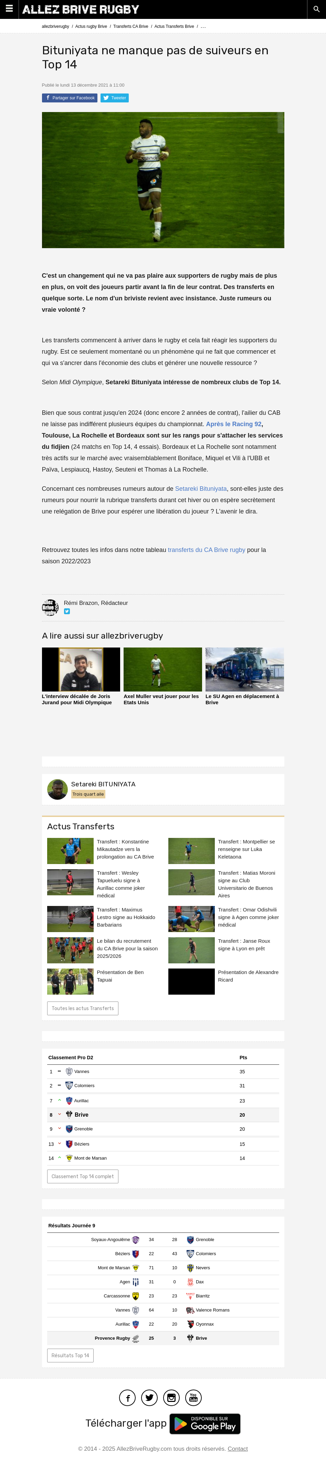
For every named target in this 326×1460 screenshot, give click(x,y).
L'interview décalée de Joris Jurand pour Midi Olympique (77, 699)
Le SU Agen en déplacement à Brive (242, 699)
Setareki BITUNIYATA (103, 784)
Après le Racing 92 (233, 424)
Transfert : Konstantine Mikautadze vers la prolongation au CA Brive (125, 849)
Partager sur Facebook (70, 97)
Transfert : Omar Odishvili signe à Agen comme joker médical (248, 917)
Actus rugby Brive (91, 26)
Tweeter (114, 97)
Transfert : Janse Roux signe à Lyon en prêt (244, 944)
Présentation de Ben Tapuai (120, 976)
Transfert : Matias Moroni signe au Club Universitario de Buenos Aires (246, 884)
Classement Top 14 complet (83, 1177)
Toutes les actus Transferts (83, 1008)
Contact (238, 1449)
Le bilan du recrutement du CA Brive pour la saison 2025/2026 (127, 948)
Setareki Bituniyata (201, 488)
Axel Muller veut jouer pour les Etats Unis (161, 699)
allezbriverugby (55, 26)
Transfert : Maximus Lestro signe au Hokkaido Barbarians (126, 917)
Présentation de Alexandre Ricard (248, 976)
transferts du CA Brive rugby (206, 549)
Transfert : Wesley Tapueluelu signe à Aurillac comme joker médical (121, 884)
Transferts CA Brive (130, 26)
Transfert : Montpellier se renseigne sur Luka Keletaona (246, 849)
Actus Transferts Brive (174, 26)
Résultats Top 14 (70, 1356)
